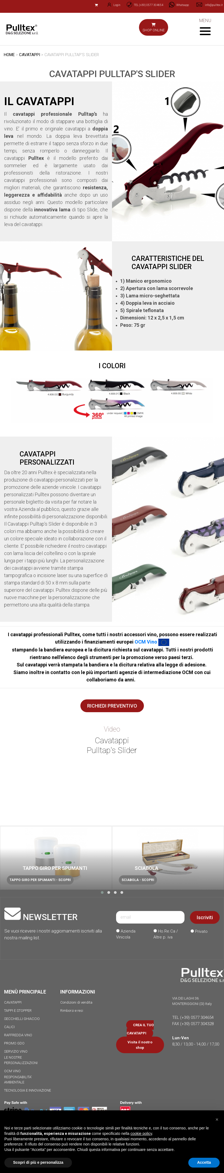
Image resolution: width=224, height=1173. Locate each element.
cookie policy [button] (141, 1133)
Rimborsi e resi (71, 1011)
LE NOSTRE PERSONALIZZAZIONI (21, 1060)
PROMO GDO (14, 1043)
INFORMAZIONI (77, 992)
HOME (9, 54)
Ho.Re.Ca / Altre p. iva (165, 934)
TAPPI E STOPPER (18, 1011)
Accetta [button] (204, 1162)
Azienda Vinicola (125, 934)
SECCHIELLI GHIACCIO (22, 1019)
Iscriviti (205, 917)
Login (111, 5)
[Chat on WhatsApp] (177, 5)
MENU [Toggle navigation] (205, 26)
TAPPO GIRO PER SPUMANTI (55, 868)
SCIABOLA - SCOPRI (138, 880)
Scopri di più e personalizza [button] (38, 1162)
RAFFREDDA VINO (18, 1035)
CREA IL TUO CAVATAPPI (140, 1029)
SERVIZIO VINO (16, 1051)
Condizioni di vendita (76, 1002)
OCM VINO (12, 1071)
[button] (102, 892)
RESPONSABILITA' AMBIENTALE (18, 1079)
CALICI (9, 1027)
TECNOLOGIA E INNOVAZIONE (27, 1090)
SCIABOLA (146, 868)
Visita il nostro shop (140, 1045)
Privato (199, 931)
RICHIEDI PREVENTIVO (112, 706)
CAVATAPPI (29, 54)
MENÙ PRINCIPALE (25, 992)
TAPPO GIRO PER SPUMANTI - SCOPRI (40, 880)
